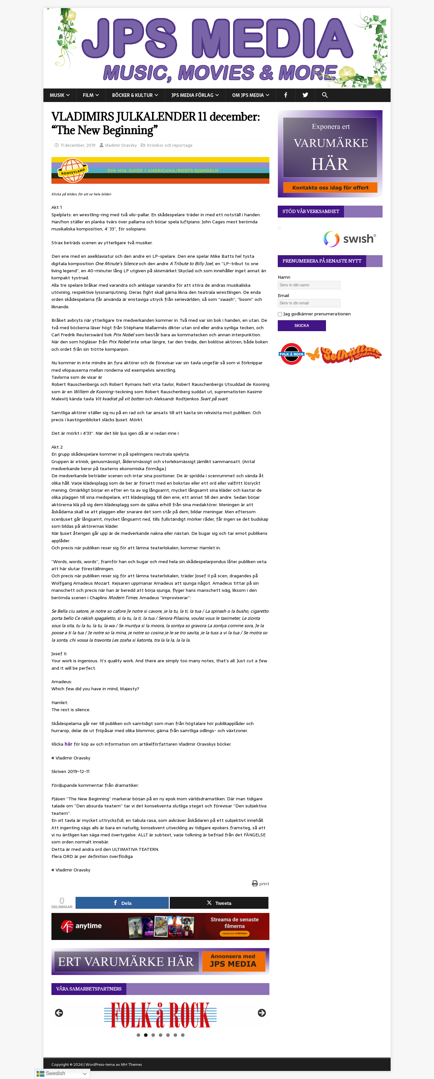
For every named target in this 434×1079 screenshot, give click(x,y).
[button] (325, 95)
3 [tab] (153, 1035)
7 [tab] (183, 1035)
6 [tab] (175, 1035)
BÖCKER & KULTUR (132, 95)
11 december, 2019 (77, 145)
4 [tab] (160, 1035)
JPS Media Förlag (192, 95)
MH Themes (131, 1064)
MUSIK (57, 95)
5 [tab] (168, 1035)
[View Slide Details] (160, 1014)
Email (283, 295)
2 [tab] (146, 1035)
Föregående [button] (59, 1013)
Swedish (51, 1074)
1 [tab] (138, 1035)
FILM (88, 95)
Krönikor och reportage (170, 145)
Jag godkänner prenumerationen (314, 313)
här (68, 744)
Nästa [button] (261, 1013)
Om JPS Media (248, 95)
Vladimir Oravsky (121, 145)
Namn (284, 277)
